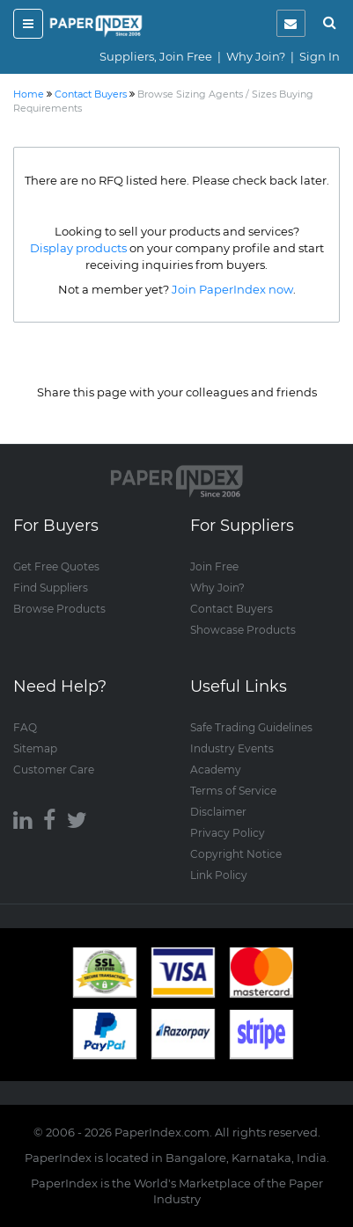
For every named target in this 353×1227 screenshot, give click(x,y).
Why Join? (255, 56)
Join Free (214, 566)
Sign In (319, 56)
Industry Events (232, 748)
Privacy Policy (227, 832)
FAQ (25, 727)
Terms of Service (233, 790)
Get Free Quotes (56, 566)
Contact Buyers (231, 608)
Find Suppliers (50, 587)
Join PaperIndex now (232, 289)
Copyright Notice (236, 853)
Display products (78, 248)
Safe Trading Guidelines (251, 727)
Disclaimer (218, 811)
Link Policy (218, 875)
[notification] (290, 23)
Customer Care (53, 769)
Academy (215, 769)
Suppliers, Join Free (155, 56)
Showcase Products (243, 629)
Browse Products (59, 608)
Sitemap (35, 748)
